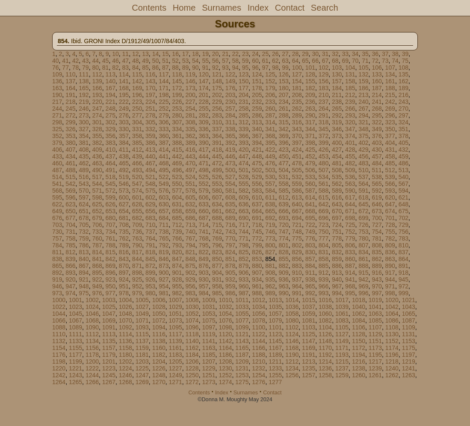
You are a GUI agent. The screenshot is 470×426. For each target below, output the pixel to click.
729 (403, 224)
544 (97, 183)
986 (230, 293)
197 (150, 94)
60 (255, 60)
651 (84, 211)
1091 (108, 327)
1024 (92, 306)
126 (283, 74)
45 (105, 60)
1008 (192, 300)
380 (70, 142)
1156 (92, 347)
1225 (142, 368)
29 (305, 53)
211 (337, 94)
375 (363, 135)
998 (390, 293)
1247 (142, 375)
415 (177, 149)
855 (283, 259)
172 (177, 88)
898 (137, 272)
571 (97, 190)
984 (204, 293)
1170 (325, 347)
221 (110, 101)
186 (363, 88)
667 (297, 211)
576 (163, 190)
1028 (159, 306)
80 (95, 67)
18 (195, 53)
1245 (108, 375)
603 (163, 197)
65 (305, 60)
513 (403, 170)
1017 (342, 300)
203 (230, 94)
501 (243, 170)
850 (217, 259)
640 (297, 204)
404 (390, 142)
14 (155, 53)
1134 (92, 341)
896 (110, 272)
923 (110, 279)
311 (230, 122)
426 (323, 149)
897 (124, 272)
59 (245, 60)
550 (177, 183)
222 (124, 101)
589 (337, 190)
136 (57, 81)
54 (195, 60)
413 (150, 149)
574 (137, 190)
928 (177, 279)
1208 (225, 361)
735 (124, 231)
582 (243, 190)
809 (390, 245)
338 (230, 129)
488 (70, 170)
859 (337, 259)
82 (115, 67)
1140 (192, 341)
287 (270, 115)
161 (390, 81)
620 (390, 197)
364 (217, 135)
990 (283, 293)
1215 (342, 361)
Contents (149, 7)
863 (390, 259)
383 (110, 142)
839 (70, 259)
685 (177, 217)
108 (403, 67)
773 (270, 238)
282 (204, 115)
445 (217, 156)
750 (323, 231)
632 (190, 204)
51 (165, 60)
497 (190, 170)
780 (363, 238)
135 (403, 74)
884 (310, 265)
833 (350, 252)
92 (215, 67)
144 (163, 81)
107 (390, 67)
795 (204, 245)
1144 (258, 341)
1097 (208, 327)
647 (390, 204)
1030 (192, 306)
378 (403, 135)
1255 (275, 375)
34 (355, 53)
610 (257, 197)
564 (363, 183)
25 (265, 53)
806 (350, 245)
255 (204, 108)
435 (84, 156)
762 (124, 238)
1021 (408, 300)
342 (283, 129)
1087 (408, 320)
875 (190, 265)
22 (235, 53)
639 (283, 204)
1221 (75, 368)
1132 (58, 341)
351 (403, 129)
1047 (108, 313)
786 (84, 245)
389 (190, 142)
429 (363, 149)
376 (376, 135)
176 (230, 88)
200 (190, 94)
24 (255, 53)
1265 (75, 382)
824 (230, 252)
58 (235, 60)
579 (204, 190)
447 (243, 156)
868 (97, 265)
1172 (358, 347)
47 (125, 60)
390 (204, 142)
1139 (175, 341)
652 (97, 211)
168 (124, 88)
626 (110, 204)
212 (350, 94)
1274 (225, 382)
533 (310, 176)
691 (257, 217)
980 (150, 293)
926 (150, 279)
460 (57, 163)
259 (257, 108)
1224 (125, 368)
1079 (275, 320)
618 (363, 197)
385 (137, 142)
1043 (408, 306)
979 (137, 293)
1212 (292, 361)
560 (310, 183)
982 (177, 293)
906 (243, 272)
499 (217, 170)
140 (110, 81)
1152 (392, 341)
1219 (408, 361)
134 (390, 74)
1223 (108, 368)
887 (350, 265)
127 (297, 74)
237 (323, 101)
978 (124, 293)
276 (124, 115)
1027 (142, 306)
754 (376, 231)
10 (115, 53)
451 (297, 156)
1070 (125, 320)
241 (376, 101)
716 (230, 224)
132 (363, 74)
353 (70, 135)
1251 (208, 375)
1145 (275, 341)
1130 (392, 334)
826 (257, 252)
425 (310, 149)
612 (283, 197)
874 (177, 265)
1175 (408, 347)
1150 (358, 341)
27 (285, 53)
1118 (192, 334)
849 (204, 259)
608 (230, 197)
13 (145, 53)
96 (255, 67)
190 (57, 94)
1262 (392, 375)
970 (376, 286)
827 (270, 252)
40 (55, 60)
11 (125, 53)
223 (137, 101)
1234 (292, 368)
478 (297, 163)
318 (323, 122)
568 (57, 190)
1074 (192, 320)
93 (225, 67)
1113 (108, 334)
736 (137, 231)
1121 (241, 334)
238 (337, 101)
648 (403, 204)
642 (323, 204)
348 (363, 129)
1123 (275, 334)
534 (323, 176)
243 (403, 101)
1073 (175, 320)
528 (243, 176)
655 (137, 211)
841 (97, 259)
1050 (159, 313)
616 (337, 197)
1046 (92, 313)
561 (323, 183)
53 (185, 60)
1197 (408, 354)
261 (283, 108)
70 (355, 60)
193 (97, 94)
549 (163, 183)
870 (124, 265)
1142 (225, 341)
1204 (159, 361)
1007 (175, 300)
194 (110, 94)
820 (177, 252)
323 (390, 122)
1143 (241, 341)
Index (258, 7)
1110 (58, 334)
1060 (325, 313)
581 (230, 190)
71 (365, 60)
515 (70, 176)
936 (283, 279)
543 (84, 183)
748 (297, 231)
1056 (258, 313)
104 (350, 67)
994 (337, 293)
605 (190, 197)
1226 (159, 368)
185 (350, 88)
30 (315, 53)
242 (390, 101)
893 (70, 272)
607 (217, 197)
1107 (375, 327)
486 (403, 163)
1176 (58, 354)
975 (84, 293)
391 (217, 142)
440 (150, 156)
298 (57, 122)
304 (137, 122)
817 (137, 252)
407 (70, 149)
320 (350, 122)
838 (57, 259)
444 (204, 156)
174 (204, 88)
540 (403, 176)
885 (323, 265)
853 (257, 259)
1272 (192, 382)
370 (297, 135)
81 (105, 67)
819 (163, 252)
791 (150, 245)
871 (137, 265)
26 (275, 53)
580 (217, 190)
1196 (392, 354)
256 (217, 108)
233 (270, 101)
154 (297, 81)
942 (363, 279)
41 (65, 60)
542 (70, 183)
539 (390, 176)
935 (270, 279)
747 (283, 231)
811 (57, 252)
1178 (92, 354)
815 (110, 252)
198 (163, 94)
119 (190, 74)
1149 (342, 341)
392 (230, 142)
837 (403, 252)
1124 (292, 334)
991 (297, 293)
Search (324, 7)
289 (297, 115)
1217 (375, 361)
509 (350, 170)
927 (163, 279)
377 (390, 135)
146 (190, 81)
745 (257, 231)
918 (403, 272)
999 (403, 293)
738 (163, 231)
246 (84, 108)
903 (204, 272)
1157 (108, 347)
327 (84, 129)
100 (297, 67)
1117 (175, 334)
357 (124, 135)
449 (270, 156)
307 (177, 122)
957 (204, 286)
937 (297, 279)
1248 (159, 375)
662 (230, 211)
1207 (208, 361)
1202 (125, 361)
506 (310, 170)
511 (376, 170)
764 (150, 238)
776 (310, 238)
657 (163, 211)
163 (57, 88)
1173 (375, 347)
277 (137, 115)
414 (163, 149)
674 (390, 211)
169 (137, 88)
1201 (108, 361)
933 (243, 279)
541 (57, 183)
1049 (142, 313)
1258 (325, 375)
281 (190, 115)
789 (124, 245)
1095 (175, 327)
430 (376, 149)
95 (245, 67)
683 (150, 217)
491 (110, 170)
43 (85, 60)
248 (110, 108)
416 (190, 149)
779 (350, 238)
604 (177, 197)
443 (190, 156)
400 (337, 142)
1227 (175, 368)
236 (310, 101)
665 (270, 211)
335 (190, 129)
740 (190, 231)
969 (363, 286)
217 (57, 101)
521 (150, 176)
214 (376, 94)
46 (115, 60)
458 (390, 156)
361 (177, 135)
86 (155, 67)
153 (283, 81)
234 (283, 101)
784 (57, 245)
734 (110, 231)
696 (323, 217)
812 (70, 252)
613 (297, 197)
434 (70, 156)
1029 (175, 306)
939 (323, 279)
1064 (392, 313)
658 (177, 211)
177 (243, 88)
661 (217, 211)
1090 (92, 327)
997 (376, 293)
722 (310, 224)
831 (323, 252)
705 (84, 224)
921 (84, 279)
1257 (308, 375)
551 (190, 183)
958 (217, 286)
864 (403, 259)
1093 (142, 327)
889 (376, 265)
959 (230, 286)
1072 (159, 320)
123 (243, 74)
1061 (342, 313)
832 (337, 252)
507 (323, 170)
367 (257, 135)
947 (70, 286)
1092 (125, 327)
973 (57, 293)
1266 (92, 382)
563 (350, 183)
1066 (58, 320)
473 (230, 163)
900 (163, 272)
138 (84, 81)
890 (390, 265)
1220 (58, 368)
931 (217, 279)
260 (270, 108)
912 (323, 272)
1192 (325, 354)
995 (350, 293)
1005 (142, 300)
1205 (175, 361)
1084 (358, 320)
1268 (125, 382)
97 (265, 67)
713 (190, 224)
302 (110, 122)
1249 (175, 375)
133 (376, 74)
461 (70, 163)
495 (163, 170)
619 (376, 197)
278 (150, 115)
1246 (125, 375)
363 (204, 135)
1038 (325, 306)
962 (270, 286)
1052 (192, 313)
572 (110, 190)
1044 (58, 313)
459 (403, 156)
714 (204, 224)
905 (230, 272)
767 (190, 238)
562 (337, 183)
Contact (289, 7)
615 (323, 197)
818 (150, 252)
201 (204, 94)
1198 (58, 361)
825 (243, 252)
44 (95, 60)
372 (323, 135)
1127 (342, 334)
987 (243, 293)
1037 (308, 306)
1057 (275, 313)
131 (350, 74)
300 (84, 122)
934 (257, 279)
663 (243, 211)
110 (70, 74)
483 (363, 163)
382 (97, 142)
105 (363, 67)
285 (243, 115)
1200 (92, 361)
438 (124, 156)
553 (217, 183)
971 (390, 286)
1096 (192, 327)
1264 (58, 382)
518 (110, 176)
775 (297, 238)
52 (175, 60)
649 (57, 211)
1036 (292, 306)
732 (84, 231)
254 (190, 108)
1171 (342, 347)
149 (230, 81)
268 (376, 108)
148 (217, 81)
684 (163, 217)
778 (337, 238)
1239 (375, 368)
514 (57, 176)
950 (110, 286)
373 (337, 135)
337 (217, 129)
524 (190, 176)
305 (150, 122)
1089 (75, 327)
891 (403, 265)
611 (270, 197)
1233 (275, 368)
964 (297, 286)
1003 (108, 300)
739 (177, 231)
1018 (358, 300)
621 (403, 197)
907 (257, 272)
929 (190, 279)
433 (57, 156)
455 (350, 156)
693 (283, 217)
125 (270, 74)
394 (257, 142)
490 (97, 170)
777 (323, 238)
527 (230, 176)
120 (204, 74)
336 (204, 129)
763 (137, 238)
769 (217, 238)
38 (395, 53)
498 (204, 170)
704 (70, 224)
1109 (408, 327)
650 (70, 211)
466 (137, 163)
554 (230, 183)
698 (350, 217)
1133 (75, 341)
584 (270, 190)
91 (205, 67)
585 (283, 190)
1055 (241, 313)
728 (390, 224)
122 (230, 74)
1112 (92, 334)
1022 (58, 306)
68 (335, 60)
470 (190, 163)
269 (390, 108)
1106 (358, 327)
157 (337, 81)
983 (190, 293)
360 (163, 135)
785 (70, 245)
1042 (392, 306)
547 (137, 183)
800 (270, 245)
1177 (75, 354)
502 (257, 170)
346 (337, 129)
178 (257, 88)
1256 (292, 375)
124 (257, 74)
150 (243, 81)
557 (270, 183)
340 (257, 129)
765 (163, 238)
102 (323, 67)
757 (57, 238)
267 (363, 108)
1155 (75, 347)
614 (310, 197)
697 (337, 217)
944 (390, 279)
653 (110, 211)
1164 (225, 347)
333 (163, 129)
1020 (392, 300)
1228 (192, 368)
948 (84, 286)
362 (190, 135)
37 (385, 53)
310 (217, 122)
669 (323, 211)
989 (270, 293)
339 (243, 129)
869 (110, 265)
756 (403, 231)
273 (84, 115)
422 (270, 149)
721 (297, 224)
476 (270, 163)
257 (230, 108)
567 (403, 183)
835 (376, 252)
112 (97, 74)
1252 (225, 375)
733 (97, 231)
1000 (58, 300)
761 (110, 238)
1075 (208, 320)
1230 (225, 368)
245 (70, 108)
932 (230, 279)
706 (97, 224)
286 (257, 115)
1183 (175, 354)
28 (295, 53)
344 (310, 129)
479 (310, 163)
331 (137, 129)
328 (97, 129)
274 (97, 115)
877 (217, 265)
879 (243, 265)
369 (283, 135)
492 (124, 170)
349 (376, 129)
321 (363, 122)
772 (257, 238)
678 (84, 217)
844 (137, 259)
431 (390, 149)
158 (350, 81)
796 (217, 245)
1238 (358, 368)
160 (376, 81)
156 (323, 81)
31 (325, 53)
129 (323, 74)
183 (323, 88)
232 (257, 101)
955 (177, 286)
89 (185, 67)
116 (150, 74)
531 (283, 176)
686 (190, 217)
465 (124, 163)
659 (190, 211)
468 (163, 163)
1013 (275, 300)
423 (283, 149)
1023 (75, 306)
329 (110, 129)
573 (124, 190)
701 (390, 217)
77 (65, 67)
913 (337, 272)
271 (57, 115)
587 (310, 190)
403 (376, 142)
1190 (292, 354)
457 (376, 156)
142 (137, 81)
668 (310, 211)
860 (350, 259)
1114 (125, 334)
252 (163, 108)
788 (110, 245)
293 (350, 115)
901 (177, 272)
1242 (58, 375)
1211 (275, 361)
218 (70, 101)
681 (124, 217)
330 (124, 129)
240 (363, 101)
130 (337, 74)
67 (325, 60)
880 (257, 265)
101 (310, 67)
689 (230, 217)
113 (110, 74)
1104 (325, 327)
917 (390, 272)
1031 (208, 306)
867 (84, 265)
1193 (342, 354)
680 (110, 217)
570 (84, 190)
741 (204, 231)
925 (137, 279)
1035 (275, 306)
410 (110, 149)
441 (163, 156)
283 (217, 115)
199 (177, 94)
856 (297, 259)
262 (297, 108)
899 (150, 272)
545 (110, 183)
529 (257, 176)
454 (337, 156)
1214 (325, 361)
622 (57, 204)
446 (230, 156)
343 (297, 129)
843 (124, 259)
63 (285, 60)
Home (184, 7)
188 (390, 88)
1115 (142, 334)
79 (85, 67)
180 (283, 88)
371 (310, 135)
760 (97, 238)
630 (163, 204)
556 (257, 183)
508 (337, 170)
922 (97, 279)
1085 (375, 320)
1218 (392, 361)
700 (376, 217)
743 (230, 231)
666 (283, 211)
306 (163, 122)
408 (84, 149)
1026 (125, 306)
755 (390, 231)
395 (270, 142)
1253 (241, 375)
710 (150, 224)
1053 (208, 313)
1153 (408, 341)
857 (310, 259)
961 (257, 286)
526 (217, 176)
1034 (258, 306)
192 (84, 94)
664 (257, 211)
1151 (375, 341)
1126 (325, 334)
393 (243, 142)
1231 (241, 368)
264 (323, 108)
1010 (225, 300)
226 (177, 101)
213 (363, 94)
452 (310, 156)
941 (350, 279)
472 (217, 163)
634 (217, 204)
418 (217, 149)
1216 (358, 361)
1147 (308, 341)
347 (350, 129)
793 (177, 245)
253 (177, 108)
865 (57, 265)
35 (365, 53)
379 (57, 142)
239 (350, 101)
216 (403, 94)
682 (137, 217)
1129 (375, 334)
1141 (208, 341)
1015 (308, 300)
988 (257, 293)
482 (350, 163)
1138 (159, 341)
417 (204, 149)
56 (215, 60)
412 (137, 149)
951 (124, 286)
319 (337, 122)
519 (124, 176)
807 (363, 245)
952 (137, 286)
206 (270, 94)
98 (275, 67)
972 (403, 286)
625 (97, 204)
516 (84, 176)
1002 (92, 300)
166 (97, 88)
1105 (342, 327)
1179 (108, 354)
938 (310, 279)
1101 (275, 327)
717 (243, 224)
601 (137, 197)
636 (243, 204)
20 (215, 53)
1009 (208, 300)
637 (257, 204)
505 (297, 170)
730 (57, 231)
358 (137, 135)
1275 (241, 382)
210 (323, 94)
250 (137, 108)
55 (205, 60)
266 (350, 108)
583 (257, 190)
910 (297, 272)
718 (257, 224)
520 (137, 176)
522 (163, 176)
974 (70, 293)
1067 (75, 320)
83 (125, 67)
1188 (258, 354)
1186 (225, 354)
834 (363, 252)
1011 (241, 300)
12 (135, 53)
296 (390, 115)
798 (243, 245)
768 (204, 238)
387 (163, 142)
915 (363, 272)
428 (350, 149)
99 (285, 67)
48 (135, 60)
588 (323, 190)
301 (97, 122)
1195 (375, 354)
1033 (241, 306)
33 (345, 53)
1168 (292, 347)
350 (390, 129)
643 (337, 204)
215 (390, 94)
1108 (392, 327)
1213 (308, 361)
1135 (108, 341)
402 (363, 142)
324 (403, 122)
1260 (358, 375)
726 (363, 224)
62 (275, 60)
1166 (258, 347)
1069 (108, 320)
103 (337, 67)
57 (225, 60)
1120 (225, 334)
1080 (292, 320)
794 (190, 245)
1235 (308, 368)
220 (97, 101)
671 (350, 211)
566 (390, 183)
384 (124, 142)
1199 (75, 361)
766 (177, 238)
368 (270, 135)
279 (163, 115)
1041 (375, 306)
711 (163, 224)
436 (97, 156)
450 (283, 156)
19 (205, 53)
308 (190, 122)
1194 (358, 354)
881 (270, 265)
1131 (408, 334)
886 (337, 265)
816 (124, 252)
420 (243, 149)
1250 (192, 375)
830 (310, 252)
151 (257, 81)
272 (70, 115)
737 (150, 231)
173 (190, 88)
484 (376, 163)
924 (124, 279)
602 (150, 197)
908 (270, 272)
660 (204, 211)
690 (243, 217)
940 (337, 279)
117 (163, 74)
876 (204, 265)
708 (124, 224)
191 (70, 94)
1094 (159, 327)
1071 (142, 320)
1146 (292, 341)
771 (243, 238)
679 (97, 217)
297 (403, 115)
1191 (308, 354)
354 (84, 135)
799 (257, 245)
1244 (92, 375)
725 (350, 224)
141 (124, 81)
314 (270, 122)
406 (57, 149)
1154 (58, 347)
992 (310, 293)
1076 (225, 320)
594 (403, 190)
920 (70, 279)
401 (350, 142)
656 (150, 211)
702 (403, 217)
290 (310, 115)
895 (97, 272)
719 (270, 224)
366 (243, 135)
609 (243, 197)
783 (403, 238)
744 (243, 231)
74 (395, 60)
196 (137, 94)
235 (297, 101)
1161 (175, 347)
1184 (192, 354)
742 (217, 231)
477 (283, 163)
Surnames (221, 7)
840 (84, 259)
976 (97, 293)
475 (257, 163)
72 (375, 60)
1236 (325, 368)
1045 (75, 313)
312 (243, 122)
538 (376, 176)
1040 (358, 306)
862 (376, 259)
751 (337, 231)
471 (204, 163)
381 (84, 142)
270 (403, 108)
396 (283, 142)
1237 (342, 368)
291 (323, 115)
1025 (108, 306)
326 (70, 129)
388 (177, 142)
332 (150, 129)
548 (150, 183)
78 (75, 67)
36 (375, 53)
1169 (308, 347)
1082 (325, 320)
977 (110, 293)
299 (70, 122)
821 (190, 252)
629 (150, 204)
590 (350, 190)
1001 (75, 300)
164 (70, 88)
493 (137, 170)
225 (163, 101)
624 (84, 204)
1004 (125, 300)
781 (376, 238)
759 (84, 238)
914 (350, 272)
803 (310, 245)
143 (150, 81)
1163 (208, 347)
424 (297, 149)
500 (230, 170)
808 (376, 245)
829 (297, 252)
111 (84, 74)
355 (97, 135)
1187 (241, 354)
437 (110, 156)
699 (363, 217)
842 (110, 259)
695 (310, 217)
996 (363, 293)
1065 (408, 313)
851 (230, 259)
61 (265, 60)
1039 (342, 306)
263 (310, 108)
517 (97, 176)
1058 (292, 313)
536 (350, 176)
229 (217, 101)
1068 (92, 320)
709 (137, 224)
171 (163, 88)
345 (323, 129)
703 (57, 224)
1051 (175, 313)
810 (403, 245)
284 (230, 115)
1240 (392, 368)
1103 (308, 327)
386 (150, 142)
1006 (159, 300)
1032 (225, 306)
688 (217, 217)
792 (163, 245)
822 (204, 252)
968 (350, 286)
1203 (142, 361)
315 (283, 122)
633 (204, 204)
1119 (208, 334)
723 (323, 224)
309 (204, 122)
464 (110, 163)
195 (124, 94)
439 (137, 156)
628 (137, 204)
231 (243, 101)
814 (97, 252)
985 (217, 293)
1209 (241, 361)
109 (57, 74)
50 (155, 60)
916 (376, 272)
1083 (342, 320)
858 (323, 259)
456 (363, 156)
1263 (408, 375)
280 (177, 115)
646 (376, 204)
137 (70, 81)
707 (110, 224)
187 (376, 88)
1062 (358, 313)
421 (257, 149)
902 (190, 272)
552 (204, 183)
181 (297, 88)
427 (337, 149)
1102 (292, 327)
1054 (225, 313)
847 (177, 259)
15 (165, 53)
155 (310, 81)
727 (376, 224)
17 (185, 53)
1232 (258, 368)
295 (376, 115)
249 (124, 108)
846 (163, 259)
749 (310, 231)
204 (243, 94)
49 (145, 60)
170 (150, 88)
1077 (241, 320)
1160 (159, 347)
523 (177, 176)
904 (217, 272)
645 (363, 204)
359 (150, 135)
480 (323, 163)
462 (84, 163)
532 (297, 176)
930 (204, 279)
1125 (308, 334)
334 (177, 129)
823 (217, 252)
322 (376, 122)
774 (283, 238)
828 (283, 252)
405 (403, 142)
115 (137, 74)
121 (217, 74)
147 (204, 81)
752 (350, 231)
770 (230, 238)
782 (390, 238)
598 (97, 197)
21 (225, 53)
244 (57, 108)
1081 (308, 320)
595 (57, 197)
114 (124, 74)
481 (337, 163)
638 (270, 204)
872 (150, 265)
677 (70, 217)
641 (310, 204)
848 (190, 259)
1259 (342, 375)
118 (177, 74)
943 (376, 279)
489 (84, 170)
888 (363, 265)
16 (175, 53)
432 (403, 149)
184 (337, 88)
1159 (142, 347)
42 (75, 60)
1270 (159, 382)
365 (230, 135)
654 (124, 211)
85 (145, 67)
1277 (275, 382)
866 (70, 265)
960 (243, 286)
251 (150, 108)
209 (310, 94)
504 (283, 170)
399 (323, 142)
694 (297, 217)
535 (337, 176)
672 (363, 211)
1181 (142, 354)
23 (245, 53)
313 (257, 122)
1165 (241, 347)
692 (270, 217)
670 (337, 211)
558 (283, 183)
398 (310, 142)
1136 (125, 341)
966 (323, 286)
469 (177, 163)
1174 (392, 347)
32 (335, 53)
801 (283, 245)
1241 (408, 368)
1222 (92, 368)
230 (230, 101)
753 (363, 231)
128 (310, 74)
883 (297, 265)
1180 (125, 354)
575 (150, 190)
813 (84, 252)
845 (150, 259)
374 (350, 135)
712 (177, 224)
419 (230, 149)
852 (243, 259)
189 (403, 88)
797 (230, 245)
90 (195, 67)
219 (84, 101)
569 (70, 190)
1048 (125, 313)
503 (270, 170)
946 (57, 286)
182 (310, 88)
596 (70, 197)
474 (243, 163)
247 (97, 108)
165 (84, 88)
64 (295, 60)
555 (243, 183)
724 (337, 224)
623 (70, 204)
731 (70, 231)
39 (405, 53)
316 (297, 122)
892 (57, 272)
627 (124, 204)
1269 (142, 382)
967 (337, 286)
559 (297, 183)
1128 (358, 334)
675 (403, 211)
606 (204, 197)
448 (257, 156)
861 (363, 259)
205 (257, 94)
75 (405, 60)
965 (310, 286)
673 (376, 211)
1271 (175, 382)
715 (217, 224)
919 (57, 279)
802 (297, 245)
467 (150, 163)
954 (163, 286)
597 (84, 197)
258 (243, 108)
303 (124, 122)
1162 (192, 347)
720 (283, 224)
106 (376, 67)
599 (110, 197)
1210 (258, 361)
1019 (375, 300)
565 (376, 183)
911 (310, 272)
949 (97, 286)
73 (385, 60)
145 (177, 81)
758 (70, 238)
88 (175, 67)
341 (270, 129)
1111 (75, 334)
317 (310, 122)
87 (165, 67)
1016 (325, 300)
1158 (125, 347)
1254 (258, 375)
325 (57, 129)
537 (363, 176)
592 (376, 190)
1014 (292, 300)
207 (283, 94)
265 (337, 108)
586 (297, 190)
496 (177, 170)
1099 (241, 327)
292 (337, 115)
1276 (258, 382)
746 (270, 231)
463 (97, 163)
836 (390, 252)
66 (315, 60)
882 (283, 265)
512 (390, 170)
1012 (258, 300)
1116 (159, 334)
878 (230, 265)
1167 (275, 347)
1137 (142, 341)
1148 (325, 341)
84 (135, 67)
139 (97, 81)
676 (57, 217)
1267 (108, 382)
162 (403, 81)
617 (350, 197)
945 (403, 279)
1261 (375, 375)
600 (124, 197)
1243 (75, 375)
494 (150, 170)
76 (55, 67)
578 (190, 190)
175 (217, 88)
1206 (192, 361)
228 (204, 101)
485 (390, 163)
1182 (159, 354)
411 (124, 149)
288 (283, 115)
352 (57, 135)
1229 (208, 368)
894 (84, 272)
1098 (225, 327)
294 (363, 115)
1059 (308, 313)
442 (177, 156)
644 (350, 204)
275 (110, 115)
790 (137, 245)
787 (97, 245)
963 (283, 286)
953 (150, 286)
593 (390, 190)
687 (204, 217)
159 (363, 81)
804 (323, 245)
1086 (392, 320)
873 (163, 265)
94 (235, 67)
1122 (258, 334)
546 (124, 183)
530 (270, 176)
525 (204, 176)
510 (363, 170)
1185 (208, 354)
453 (323, 156)
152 (270, 81)
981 (163, 293)
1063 (375, 313)
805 (337, 245)
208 (297, 94)
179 (270, 88)
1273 (208, 382)
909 (283, 272)
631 (177, 204)
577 (177, 190)
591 (363, 190)
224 (150, 101)
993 (323, 293)
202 (217, 94)
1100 (258, 327)
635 (230, 204)
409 (97, 149)
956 (190, 286)
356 (110, 135)
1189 (275, 354)
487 (57, 170)
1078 (258, 320)
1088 (58, 327)
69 (345, 60)
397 (297, 142)
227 (190, 101)
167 (110, 88)
